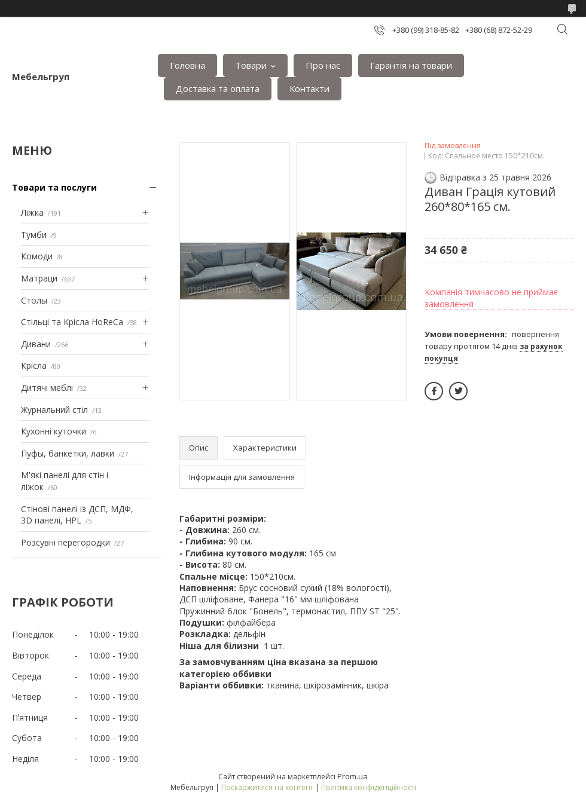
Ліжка (32, 212)
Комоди (37, 256)
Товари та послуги (54, 187)
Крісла (34, 365)
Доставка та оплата (218, 88)
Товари (251, 65)
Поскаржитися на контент (267, 787)
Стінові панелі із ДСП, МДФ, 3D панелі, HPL (77, 514)
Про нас (323, 65)
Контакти (309, 88)
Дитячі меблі (47, 387)
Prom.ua (352, 776)
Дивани (36, 344)
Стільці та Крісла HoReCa (72, 321)
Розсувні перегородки (65, 542)
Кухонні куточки (53, 431)
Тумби (34, 234)
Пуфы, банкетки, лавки (67, 453)
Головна (187, 65)
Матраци (39, 278)
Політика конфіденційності (368, 787)
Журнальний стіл (54, 409)
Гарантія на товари (411, 65)
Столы (34, 300)
